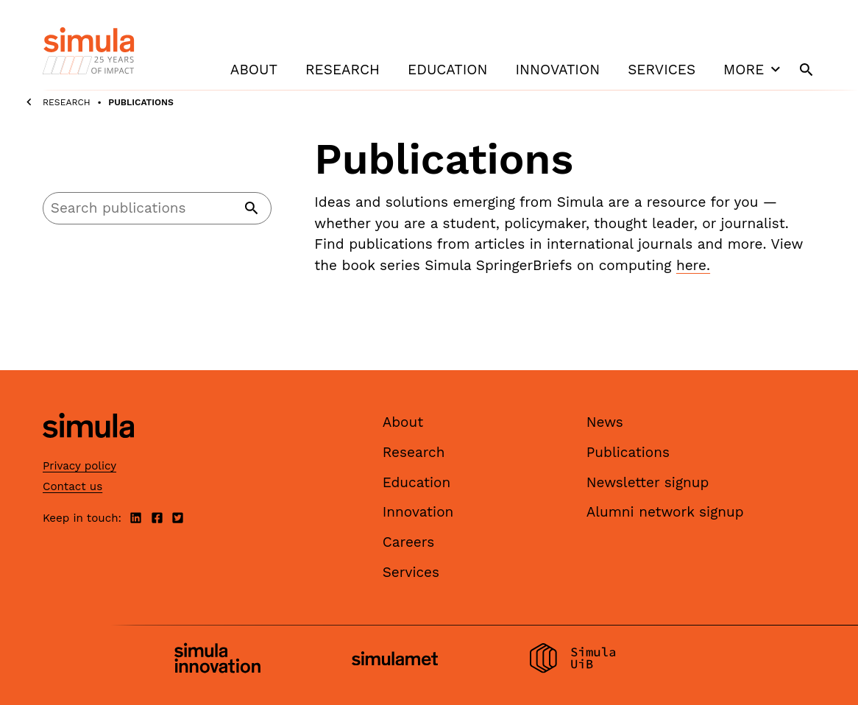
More (753, 69)
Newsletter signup (647, 482)
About (253, 69)
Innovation (557, 69)
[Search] (157, 208)
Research (342, 69)
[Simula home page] (88, 450)
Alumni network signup (665, 511)
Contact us (72, 486)
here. (693, 265)
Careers (409, 542)
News (604, 422)
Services (661, 69)
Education (447, 69)
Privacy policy (79, 465)
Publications (628, 452)
